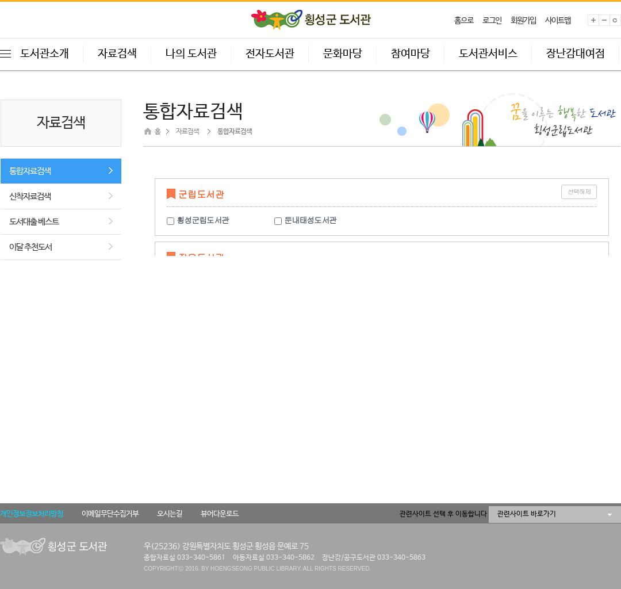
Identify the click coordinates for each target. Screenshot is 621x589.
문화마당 (342, 54)
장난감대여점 (575, 54)
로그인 (491, 20)
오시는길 (169, 514)
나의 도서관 (191, 54)
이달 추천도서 (30, 247)
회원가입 (523, 20)
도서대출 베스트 (34, 222)
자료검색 (117, 54)
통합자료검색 (30, 171)
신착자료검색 (30, 196)
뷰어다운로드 (220, 514)
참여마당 (410, 54)
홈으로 (463, 20)
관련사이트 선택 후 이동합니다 (443, 514)
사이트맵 (557, 20)
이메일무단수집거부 (110, 514)
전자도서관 (270, 54)
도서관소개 (44, 54)
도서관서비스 (488, 54)
